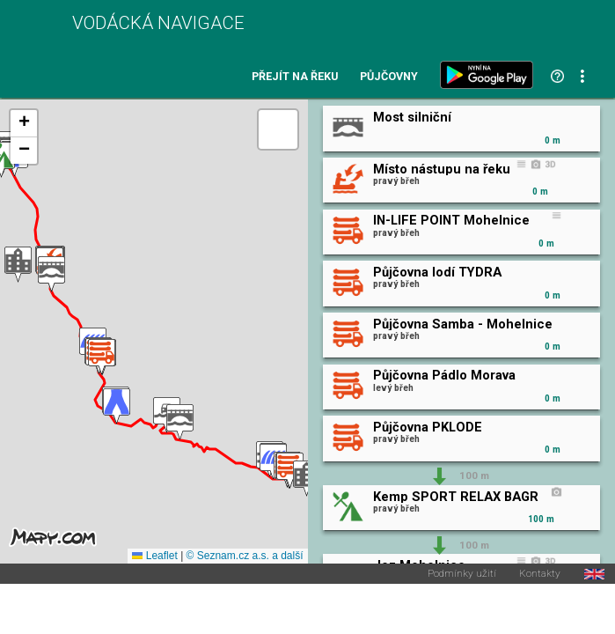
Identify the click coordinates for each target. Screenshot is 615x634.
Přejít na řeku (295, 77)
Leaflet (154, 555)
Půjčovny (389, 77)
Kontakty (539, 574)
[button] (18, 265)
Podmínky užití (462, 574)
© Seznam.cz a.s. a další (245, 555)
